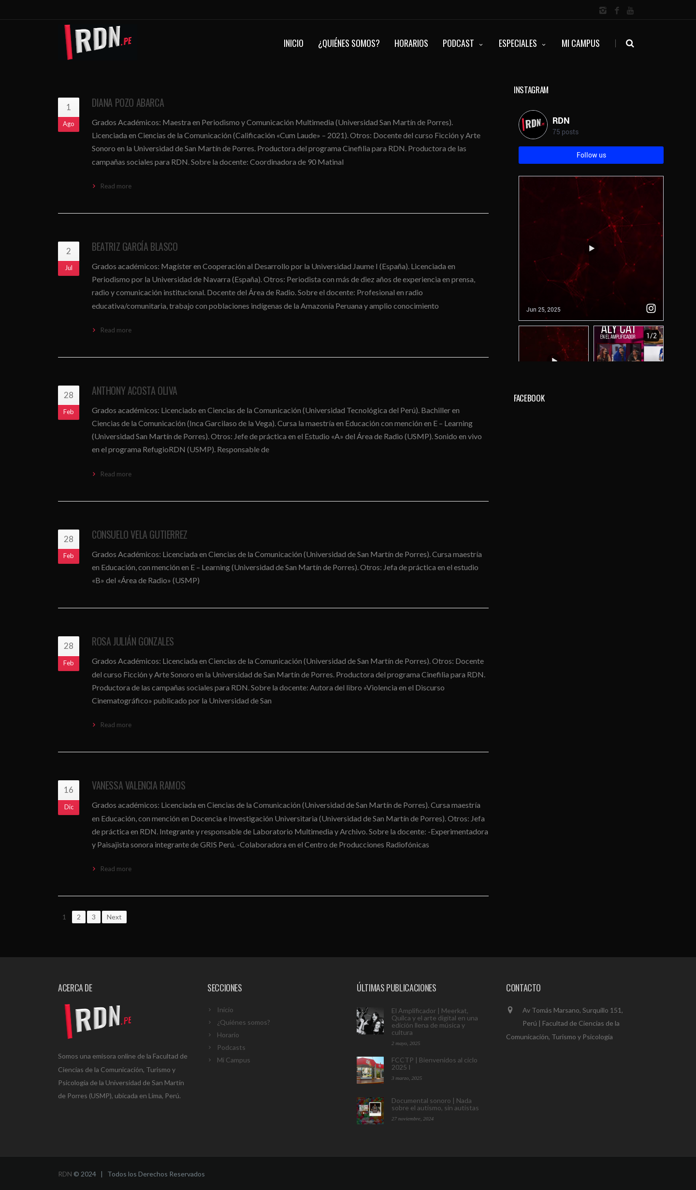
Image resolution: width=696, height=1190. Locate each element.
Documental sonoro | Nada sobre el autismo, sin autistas (435, 1104)
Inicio (225, 1009)
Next (114, 917)
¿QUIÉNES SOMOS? (349, 43)
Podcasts (231, 1047)
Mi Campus (581, 43)
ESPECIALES (523, 43)
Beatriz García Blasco (135, 246)
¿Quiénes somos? (243, 1022)
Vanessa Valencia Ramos (138, 785)
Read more (116, 186)
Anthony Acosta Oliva (134, 390)
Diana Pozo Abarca (128, 102)
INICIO (294, 43)
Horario (228, 1035)
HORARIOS (411, 43)
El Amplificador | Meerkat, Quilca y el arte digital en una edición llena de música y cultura (435, 1021)
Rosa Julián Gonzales (133, 641)
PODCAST (463, 43)
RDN (65, 1174)
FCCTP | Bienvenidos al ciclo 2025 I (435, 1063)
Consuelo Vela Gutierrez (140, 534)
